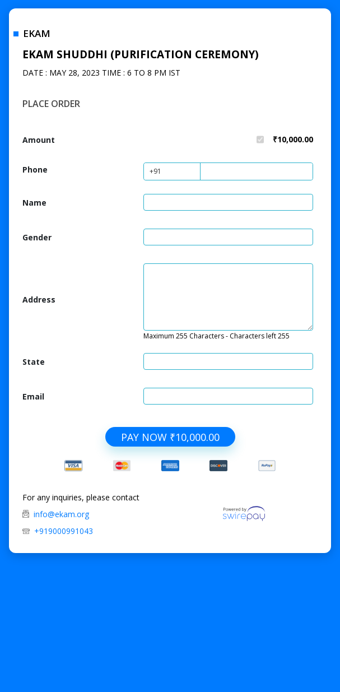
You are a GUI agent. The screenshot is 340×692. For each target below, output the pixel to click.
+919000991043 (63, 531)
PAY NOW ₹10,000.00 (170, 437)
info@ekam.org (61, 514)
